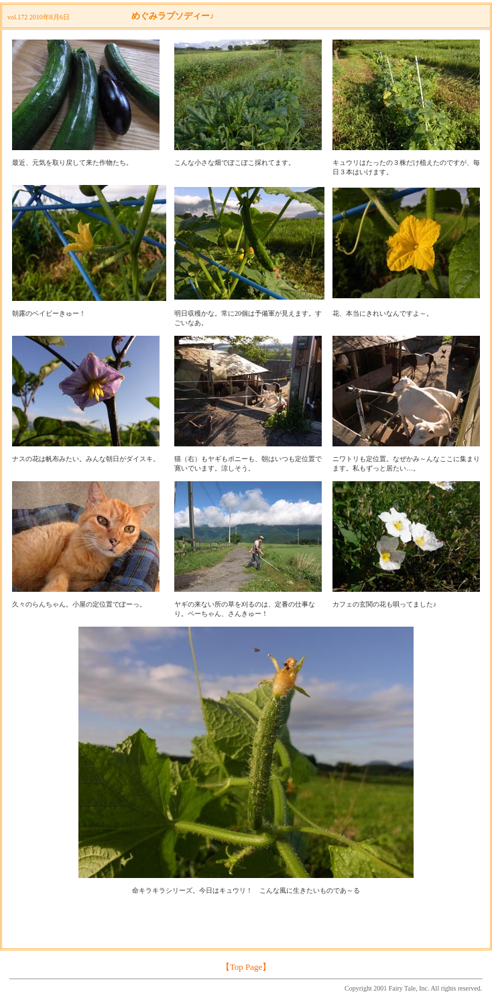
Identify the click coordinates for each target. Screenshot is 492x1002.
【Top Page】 (246, 967)
